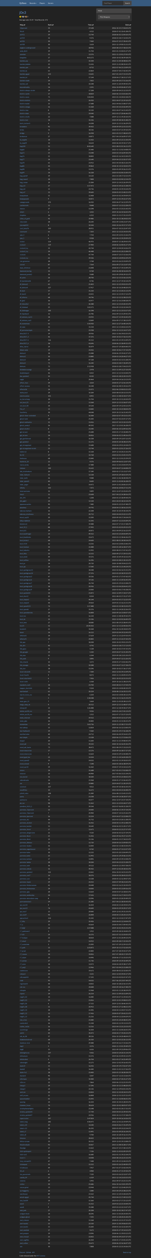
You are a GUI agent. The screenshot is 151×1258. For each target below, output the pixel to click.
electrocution (24, 396)
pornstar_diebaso (26, 842)
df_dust (22, 291)
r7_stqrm (23, 957)
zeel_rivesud (24, 1237)
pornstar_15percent (27, 813)
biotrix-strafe (25, 117)
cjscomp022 (24, 225)
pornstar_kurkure (26, 859)
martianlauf (24, 691)
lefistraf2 (23, 636)
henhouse (23, 458)
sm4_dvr (23, 1092)
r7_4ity (22, 921)
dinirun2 (23, 356)
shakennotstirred (26, 1039)
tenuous (23, 1138)
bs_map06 (23, 140)
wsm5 (22, 1204)
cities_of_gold (25, 218)
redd (21, 980)
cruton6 (22, 255)
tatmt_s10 (23, 1125)
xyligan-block (24, 1214)
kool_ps (22, 563)
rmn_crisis (23, 1020)
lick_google (24, 652)
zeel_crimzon (24, 1220)
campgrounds (24, 202)
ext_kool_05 (24, 402)
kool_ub (22, 619)
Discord (22, 1252)
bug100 (22, 146)
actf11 (22, 35)
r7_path (22, 948)
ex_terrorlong (25, 399)
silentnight (23, 1062)
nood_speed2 (24, 760)
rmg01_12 (23, 1013)
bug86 (22, 166)
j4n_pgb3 (23, 501)
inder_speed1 (24, 481)
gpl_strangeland (25, 445)
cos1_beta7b (24, 228)
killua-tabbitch (25, 521)
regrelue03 (24, 984)
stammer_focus (25, 1105)
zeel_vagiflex (24, 1240)
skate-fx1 (23, 1072)
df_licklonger (24, 310)
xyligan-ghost (25, 1217)
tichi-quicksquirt (25, 1151)
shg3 (21, 1046)
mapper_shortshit (26, 688)
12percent (23, 28)
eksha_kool (24, 393)
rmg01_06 (23, 1003)
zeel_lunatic (24, 1227)
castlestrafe (24, 205)
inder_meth (24, 478)
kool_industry (24, 550)
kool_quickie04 (25, 593)
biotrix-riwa (24, 110)
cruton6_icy (24, 258)
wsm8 (22, 1207)
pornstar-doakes (26, 846)
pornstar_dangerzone (27, 833)
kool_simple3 (24, 599)
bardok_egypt (24, 74)
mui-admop (24, 728)
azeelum (23, 54)
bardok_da (23, 71)
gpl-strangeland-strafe (28, 448)
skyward (23, 1076)
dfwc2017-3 (24, 333)
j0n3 (22, 12)
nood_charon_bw (26, 754)
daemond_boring (25, 271)
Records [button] (33, 3)
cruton (22, 241)
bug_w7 (22, 192)
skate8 (22, 1069)
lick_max (23, 655)
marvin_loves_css (26, 695)
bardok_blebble (25, 64)
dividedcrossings (26, 370)
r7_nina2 (23, 941)
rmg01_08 (23, 1007)
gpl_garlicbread (25, 439)
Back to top (127, 1252)
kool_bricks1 (24, 540)
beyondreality (25, 87)
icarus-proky (24, 465)
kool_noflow (24, 560)
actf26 (22, 41)
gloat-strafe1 (25, 429)
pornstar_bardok (25, 826)
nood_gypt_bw (25, 757)
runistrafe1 (24, 1023)
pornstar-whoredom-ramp (29, 898)
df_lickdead (24, 307)
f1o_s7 (22, 409)
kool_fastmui (24, 547)
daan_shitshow (25, 268)
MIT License (41, 1256)
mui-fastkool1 (25, 731)
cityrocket (23, 222)
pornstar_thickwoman (27, 888)
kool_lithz (23, 553)
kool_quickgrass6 (26, 580)
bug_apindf (24, 176)
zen (21, 1246)
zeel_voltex (24, 1243)
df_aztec (23, 278)
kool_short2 (24, 596)
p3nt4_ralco (24, 793)
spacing (22, 1102)
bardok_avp (24, 61)
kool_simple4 (24, 603)
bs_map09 (23, 143)
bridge (22, 133)
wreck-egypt (24, 1197)
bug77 (22, 159)
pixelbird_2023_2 (26, 806)
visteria (22, 1181)
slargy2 (22, 1085)
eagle (22, 379)
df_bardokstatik (25, 281)
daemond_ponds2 (26, 274)
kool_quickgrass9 (26, 590)
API (33, 1252)
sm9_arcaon (24, 1095)
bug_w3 (22, 186)
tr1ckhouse (24, 1168)
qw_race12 (23, 908)
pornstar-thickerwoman (28, 885)
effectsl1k (23, 389)
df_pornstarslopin (26, 330)
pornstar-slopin (25, 882)
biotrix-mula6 (24, 104)
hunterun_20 (24, 461)
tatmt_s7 (23, 1131)
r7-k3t (22, 934)
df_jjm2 (22, 301)
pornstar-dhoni (25, 836)
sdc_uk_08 (23, 1036)
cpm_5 (22, 238)
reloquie (23, 990)
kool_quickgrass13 (26, 570)
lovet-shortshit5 (26, 678)
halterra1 (23, 452)
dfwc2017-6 (24, 340)
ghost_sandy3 (25, 425)
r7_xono (23, 964)
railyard (22, 974)
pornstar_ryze (25, 879)
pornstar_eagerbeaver (28, 849)
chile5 (22, 212)
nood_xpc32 (24, 767)
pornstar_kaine (25, 856)
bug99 (22, 173)
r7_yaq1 (23, 967)
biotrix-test (24, 120)
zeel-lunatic (24, 1223)
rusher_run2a (24, 1026)
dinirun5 (23, 363)
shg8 (21, 1049)
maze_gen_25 (24, 701)
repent (22, 994)
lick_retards (24, 662)
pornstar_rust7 (25, 875)
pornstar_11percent (27, 810)
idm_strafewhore (26, 471)
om (21, 783)
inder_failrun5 (25, 475)
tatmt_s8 (23, 1135)
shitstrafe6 (24, 1059)
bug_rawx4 (24, 179)
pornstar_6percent (26, 816)
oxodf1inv (23, 790)
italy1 (22, 494)
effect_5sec (24, 383)
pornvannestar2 (25, 902)
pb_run (22, 803)
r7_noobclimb (24, 944)
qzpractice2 (24, 918)
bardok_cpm (24, 67)
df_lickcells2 (24, 304)
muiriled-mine (24, 734)
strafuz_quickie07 (26, 1115)
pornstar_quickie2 (26, 872)
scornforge (24, 1030)
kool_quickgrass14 (26, 573)
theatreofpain (25, 1145)
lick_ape (22, 642)
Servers (50, 3)
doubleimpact (24, 373)
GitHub (28, 1252)
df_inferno (23, 297)
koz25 (22, 626)
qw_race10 (23, 905)
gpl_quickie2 (24, 442)
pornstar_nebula (25, 869)
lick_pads (23, 659)
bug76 (22, 156)
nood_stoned (24, 764)
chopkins (23, 215)
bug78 (22, 163)
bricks (22, 130)
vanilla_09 (23, 1177)
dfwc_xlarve (24, 347)
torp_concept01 (25, 1161)
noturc (22, 770)
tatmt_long (24, 1122)
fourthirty (23, 412)
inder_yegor (24, 484)
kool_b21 (23, 530)
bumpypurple (24, 199)
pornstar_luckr (25, 865)
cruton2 (22, 245)
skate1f (22, 1066)
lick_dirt (22, 645)
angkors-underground (27, 48)
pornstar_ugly (25, 892)
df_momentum (25, 324)
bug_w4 (22, 189)
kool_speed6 (24, 609)
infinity (22, 488)
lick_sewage (24, 665)
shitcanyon (24, 1056)
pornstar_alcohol (26, 823)
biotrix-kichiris (25, 100)
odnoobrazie (24, 780)
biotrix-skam (24, 113)
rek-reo (22, 987)
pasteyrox (23, 800)
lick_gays (23, 649)
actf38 (22, 44)
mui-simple (23, 737)
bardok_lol (23, 77)
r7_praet (23, 951)
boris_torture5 (25, 123)
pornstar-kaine (25, 852)
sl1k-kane (23, 1079)
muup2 (22, 741)
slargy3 (22, 1089)
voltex (22, 1184)
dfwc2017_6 (24, 343)
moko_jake (23, 721)
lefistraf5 (23, 639)
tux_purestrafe (25, 1174)
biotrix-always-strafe (27, 90)
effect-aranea (25, 386)
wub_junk (23, 1210)
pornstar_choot (25, 829)
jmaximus (23, 507)
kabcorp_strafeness (27, 514)
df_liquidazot (24, 314)
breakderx (23, 127)
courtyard (23, 232)
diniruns (22, 366)
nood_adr (23, 744)
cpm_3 (22, 235)
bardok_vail (24, 84)
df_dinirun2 (24, 284)
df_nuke (22, 327)
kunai (22, 632)
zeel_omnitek (24, 1230)
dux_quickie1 (24, 376)
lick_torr (23, 668)
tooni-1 (22, 1158)
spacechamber (25, 1099)
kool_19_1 (23, 527)
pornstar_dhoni (25, 839)
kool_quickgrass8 (26, 586)
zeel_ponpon (24, 1233)
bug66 (22, 150)
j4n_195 (23, 498)
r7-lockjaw (23, 938)
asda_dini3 (23, 51)
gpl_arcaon (24, 435)
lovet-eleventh (25, 672)
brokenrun (23, 136)
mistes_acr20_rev (26, 714)
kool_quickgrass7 (26, 583)
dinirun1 (23, 353)
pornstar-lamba (25, 862)
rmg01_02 (23, 997)
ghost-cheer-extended (28, 416)
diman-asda (24, 350)
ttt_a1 (22, 1171)
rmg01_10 (23, 1010)
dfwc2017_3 (24, 337)
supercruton (24, 1118)
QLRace (22, 3)
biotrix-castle (24, 94)
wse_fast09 (24, 1200)
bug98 (22, 169)
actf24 (22, 38)
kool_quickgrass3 (26, 576)
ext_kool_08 (24, 406)
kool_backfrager (25, 534)
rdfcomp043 (24, 977)
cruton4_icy (24, 248)
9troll (22, 31)
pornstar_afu (24, 819)
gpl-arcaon (24, 432)
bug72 (22, 153)
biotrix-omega (25, 107)
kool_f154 (23, 544)
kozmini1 (23, 629)
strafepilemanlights (27, 1108)
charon (22, 209)
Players (42, 3)
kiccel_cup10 (24, 517)
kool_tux (23, 616)
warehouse (24, 1194)
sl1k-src (22, 1082)
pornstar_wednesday (27, 895)
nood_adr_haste (25, 747)
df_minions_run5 (25, 320)
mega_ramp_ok (25, 705)
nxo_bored (23, 777)
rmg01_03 (23, 1000)
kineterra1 (23, 524)
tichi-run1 (23, 1154)
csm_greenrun (25, 261)
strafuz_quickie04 (26, 1112)
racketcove (24, 971)
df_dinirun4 (24, 287)
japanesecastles (25, 504)
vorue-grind (24, 1187)
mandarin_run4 (25, 685)
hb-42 (22, 455)
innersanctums (25, 491)
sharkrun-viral (25, 1043)
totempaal (23, 1164)
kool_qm (23, 567)
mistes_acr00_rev (26, 711)
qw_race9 (23, 915)
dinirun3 (23, 360)
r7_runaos (23, 954)
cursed (22, 264)
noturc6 (22, 773)
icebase (22, 468)
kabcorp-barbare (26, 511)
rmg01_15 (23, 1017)
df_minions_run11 (26, 317)
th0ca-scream (24, 1141)
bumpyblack (24, 195)
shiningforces (24, 1053)
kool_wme (23, 622)
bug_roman (24, 182)
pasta (22, 796)
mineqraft (23, 708)
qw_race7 (23, 911)
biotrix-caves (24, 97)
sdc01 (22, 1033)
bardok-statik (24, 81)
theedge (23, 1148)
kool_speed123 (25, 606)
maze (21, 698)
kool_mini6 (23, 557)
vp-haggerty (24, 1191)
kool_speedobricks (26, 613)
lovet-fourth (24, 675)
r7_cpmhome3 (25, 931)
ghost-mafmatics (26, 422)
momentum (23, 724)
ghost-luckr (24, 419)
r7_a (21, 925)
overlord (23, 787)
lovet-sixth (24, 682)
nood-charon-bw (26, 750)
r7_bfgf (22, 928)
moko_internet (25, 718)
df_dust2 (23, 294)
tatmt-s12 (23, 1128)
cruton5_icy (24, 251)
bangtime (23, 58)
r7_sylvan (23, 961)
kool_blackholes (25, 537)
